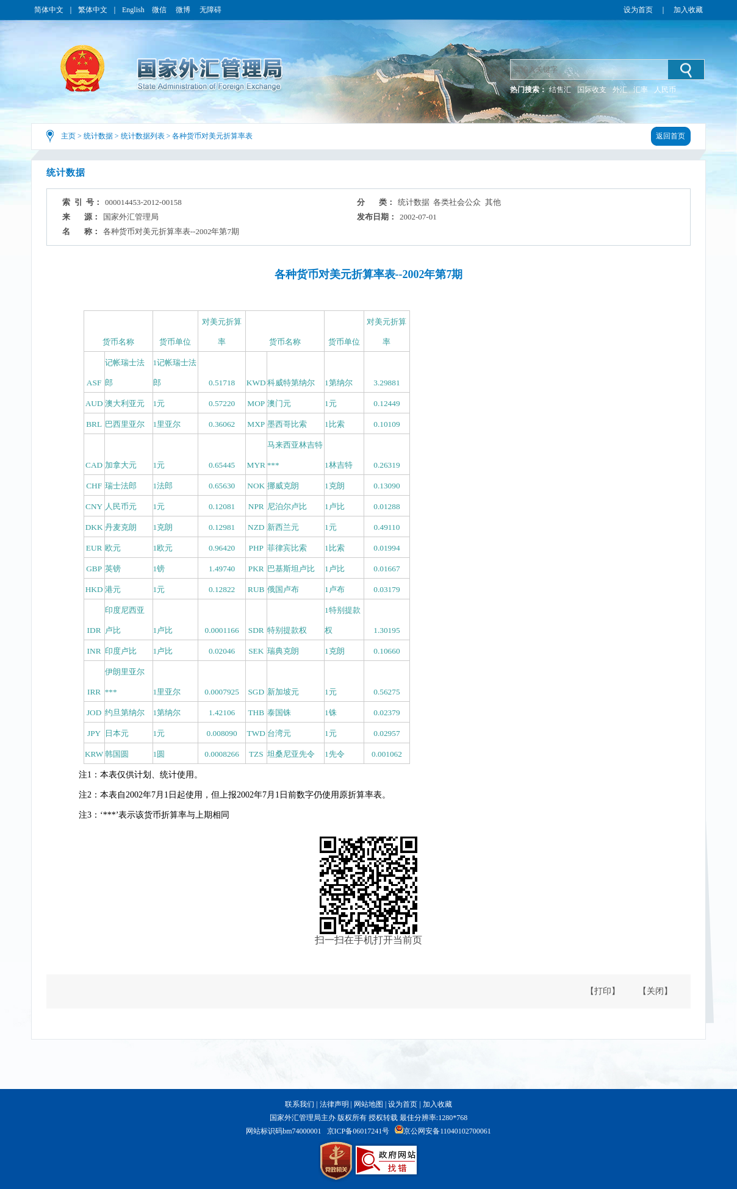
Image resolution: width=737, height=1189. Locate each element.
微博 (184, 9)
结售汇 (560, 89)
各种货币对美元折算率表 (212, 136)
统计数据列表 (143, 136)
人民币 (665, 89)
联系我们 (299, 1104)
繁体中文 (92, 9)
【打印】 (603, 991)
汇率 (640, 89)
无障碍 (210, 9)
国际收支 (591, 89)
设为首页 (638, 9)
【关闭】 (655, 991)
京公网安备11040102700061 (447, 1131)
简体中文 (48, 9)
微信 (160, 9)
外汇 (620, 89)
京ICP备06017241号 (358, 1131)
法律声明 (334, 1104)
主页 (68, 136)
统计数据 (98, 136)
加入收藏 (688, 9)
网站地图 (368, 1104)
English (133, 9)
